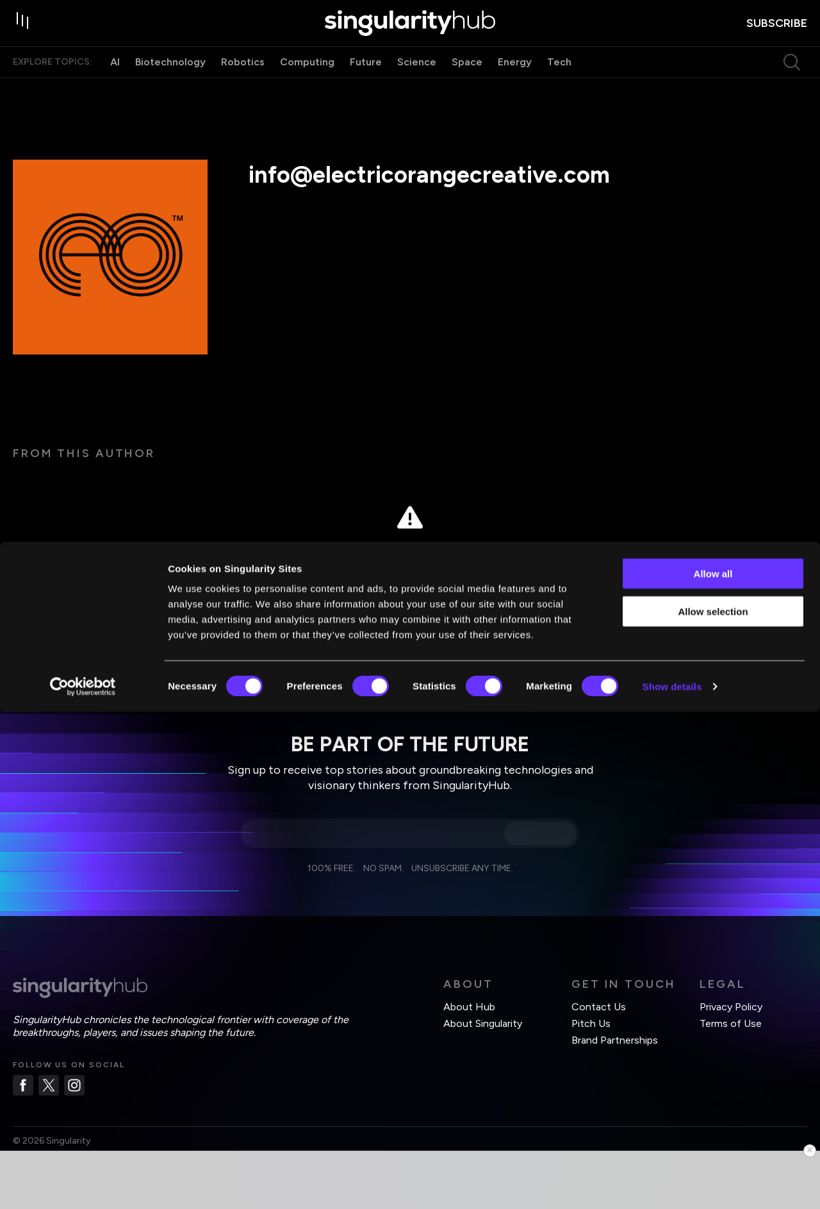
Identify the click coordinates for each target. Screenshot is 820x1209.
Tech (559, 82)
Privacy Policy (731, 1007)
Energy (515, 82)
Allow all (713, 1070)
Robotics (243, 82)
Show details (672, 1183)
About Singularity (482, 1023)
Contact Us (598, 1007)
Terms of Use (731, 1023)
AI (115, 82)
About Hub (469, 1007)
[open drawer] (25, 33)
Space (467, 82)
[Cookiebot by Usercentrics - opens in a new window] (83, 1184)
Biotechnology (170, 82)
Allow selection (713, 1108)
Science (416, 82)
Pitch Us (591, 1023)
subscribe (776, 33)
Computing (307, 82)
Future (366, 82)
